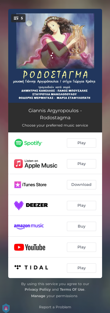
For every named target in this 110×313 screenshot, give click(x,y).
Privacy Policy (38, 289)
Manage (38, 296)
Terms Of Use (72, 289)
